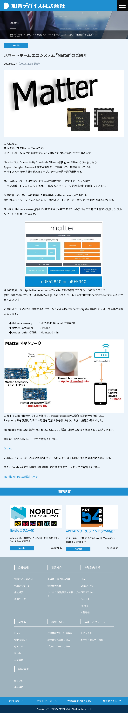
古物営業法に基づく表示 (79, 701)
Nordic (84, 605)
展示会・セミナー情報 (92, 639)
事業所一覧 (20, 599)
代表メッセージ (22, 585)
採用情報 (23, 669)
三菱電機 (85, 612)
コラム (22, 622)
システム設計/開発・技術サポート (63, 594)
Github (8, 448)
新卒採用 (18, 680)
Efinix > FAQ (87, 585)
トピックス (86, 633)
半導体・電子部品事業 (58, 579)
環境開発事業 (54, 585)
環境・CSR (57, 622)
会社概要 (18, 592)
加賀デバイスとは (23, 579)
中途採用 (18, 687)
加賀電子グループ (112, 701)
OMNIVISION (87, 592)
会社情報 (23, 567)
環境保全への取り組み (58, 639)
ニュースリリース (94, 622)
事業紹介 (56, 567)
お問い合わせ (16, 701)
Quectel (85, 599)
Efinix (84, 579)
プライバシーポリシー (58, 646)
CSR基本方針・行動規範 (59, 633)
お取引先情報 (92, 567)
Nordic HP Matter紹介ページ (21, 476)
